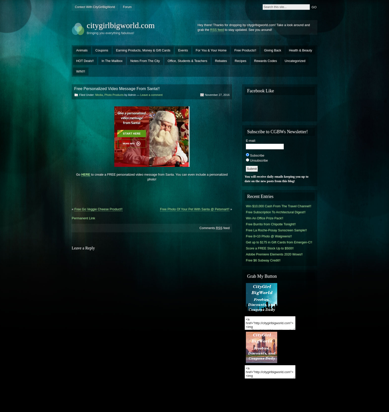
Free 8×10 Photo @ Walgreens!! (269, 236)
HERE (85, 174)
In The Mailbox (112, 61)
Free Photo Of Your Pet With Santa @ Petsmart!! (194, 209)
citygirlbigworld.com (121, 25)
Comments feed (215, 228)
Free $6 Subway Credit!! (263, 260)
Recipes (240, 61)
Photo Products (114, 94)
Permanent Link (83, 218)
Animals (82, 50)
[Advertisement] (152, 192)
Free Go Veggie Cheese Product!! (98, 209)
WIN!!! (80, 71)
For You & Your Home (211, 50)
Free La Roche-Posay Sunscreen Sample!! (276, 230)
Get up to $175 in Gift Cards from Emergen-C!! (279, 242)
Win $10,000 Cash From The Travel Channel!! (278, 206)
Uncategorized (295, 61)
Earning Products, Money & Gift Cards (143, 50)
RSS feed (217, 30)
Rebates (221, 61)
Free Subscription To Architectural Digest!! (276, 212)
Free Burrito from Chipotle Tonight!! (271, 224)
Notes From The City (145, 61)
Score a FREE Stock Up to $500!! (270, 248)
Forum (127, 7)
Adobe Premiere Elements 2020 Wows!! (274, 254)
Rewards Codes (265, 61)
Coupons (101, 50)
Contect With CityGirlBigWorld (95, 7)
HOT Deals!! (85, 61)
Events (183, 50)
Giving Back (272, 50)
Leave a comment (151, 94)
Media (99, 94)
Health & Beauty (300, 50)
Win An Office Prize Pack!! (264, 218)
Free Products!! (245, 50)
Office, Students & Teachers (187, 61)
